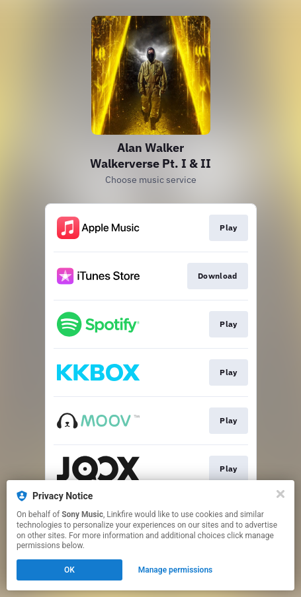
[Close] (280, 494)
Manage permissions (175, 570)
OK (69, 570)
